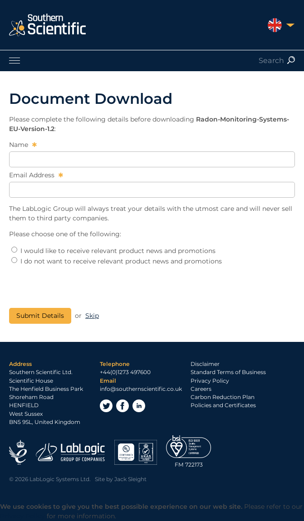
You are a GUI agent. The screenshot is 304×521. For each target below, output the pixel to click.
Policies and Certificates (223, 405)
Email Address (32, 175)
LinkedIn (138, 405)
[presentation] (78, 287)
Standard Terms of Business (228, 372)
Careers (201, 388)
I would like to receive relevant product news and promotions (113, 251)
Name (19, 145)
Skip (92, 316)
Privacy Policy (210, 380)
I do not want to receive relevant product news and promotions (116, 261)
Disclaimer (205, 363)
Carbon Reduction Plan (223, 397)
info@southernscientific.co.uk (141, 388)
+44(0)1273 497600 (125, 372)
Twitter (106, 405)
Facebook (122, 405)
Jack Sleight (130, 479)
